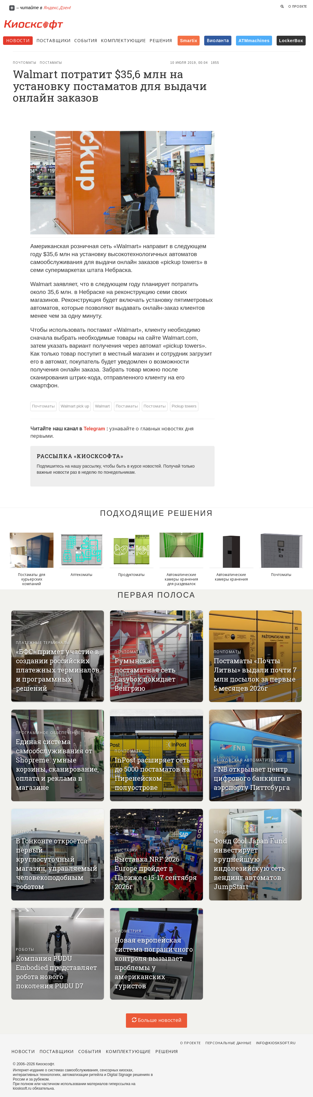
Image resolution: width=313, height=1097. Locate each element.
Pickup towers (184, 406)
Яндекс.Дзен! (57, 7)
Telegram (95, 428)
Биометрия (128, 931)
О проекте (297, 6)
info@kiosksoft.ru (276, 1043)
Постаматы (51, 62)
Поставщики (53, 40)
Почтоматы (24, 62)
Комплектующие (123, 40)
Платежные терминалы (43, 643)
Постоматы (155, 406)
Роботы (25, 949)
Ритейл (24, 832)
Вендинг (224, 832)
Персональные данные (228, 1043)
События (85, 40)
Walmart (102, 406)
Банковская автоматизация (248, 760)
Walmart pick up (75, 406)
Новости (18, 40)
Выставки (126, 850)
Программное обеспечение (48, 733)
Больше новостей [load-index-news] (156, 1020)
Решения (160, 40)
